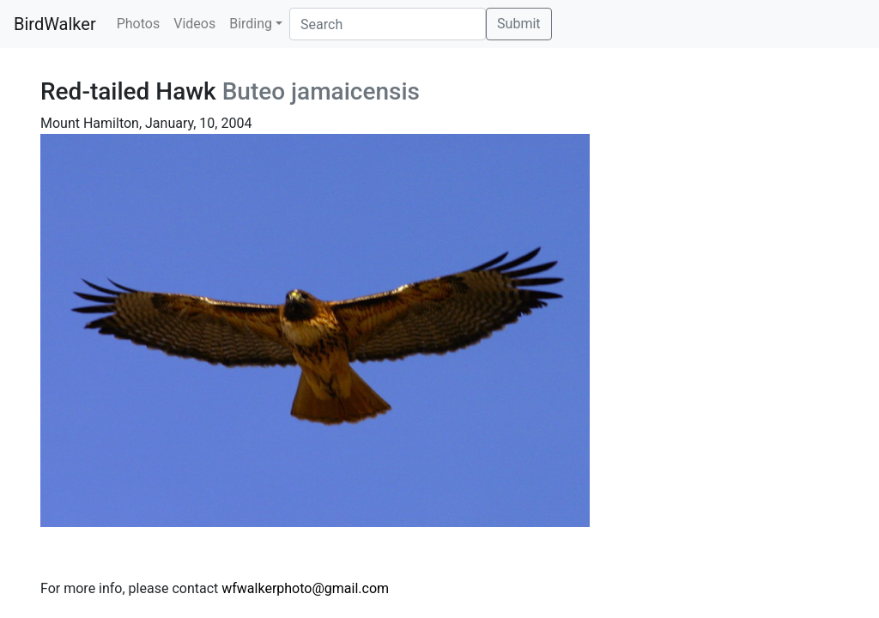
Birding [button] (250, 23)
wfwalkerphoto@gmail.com (305, 588)
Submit (518, 23)
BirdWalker (55, 24)
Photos (139, 23)
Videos (194, 23)
